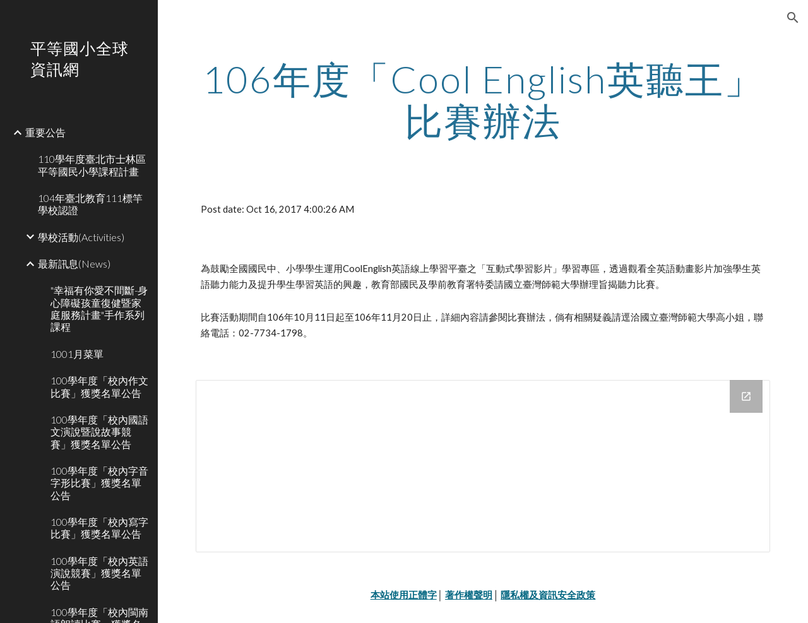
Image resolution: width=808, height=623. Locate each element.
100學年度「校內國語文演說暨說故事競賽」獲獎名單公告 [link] (99, 431)
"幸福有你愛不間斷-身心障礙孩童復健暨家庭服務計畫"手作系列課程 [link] (99, 308)
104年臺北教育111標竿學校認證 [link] (90, 204)
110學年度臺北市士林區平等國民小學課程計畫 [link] (92, 165)
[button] (793, 18)
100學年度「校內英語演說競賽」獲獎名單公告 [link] (99, 573)
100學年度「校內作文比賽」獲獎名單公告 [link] (99, 386)
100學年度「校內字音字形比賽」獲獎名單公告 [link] (99, 483)
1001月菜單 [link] (77, 354)
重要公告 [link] (45, 132)
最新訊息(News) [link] (74, 264)
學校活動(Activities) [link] (81, 237)
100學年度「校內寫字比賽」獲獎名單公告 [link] (99, 528)
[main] (483, 99)
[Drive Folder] (483, 466)
